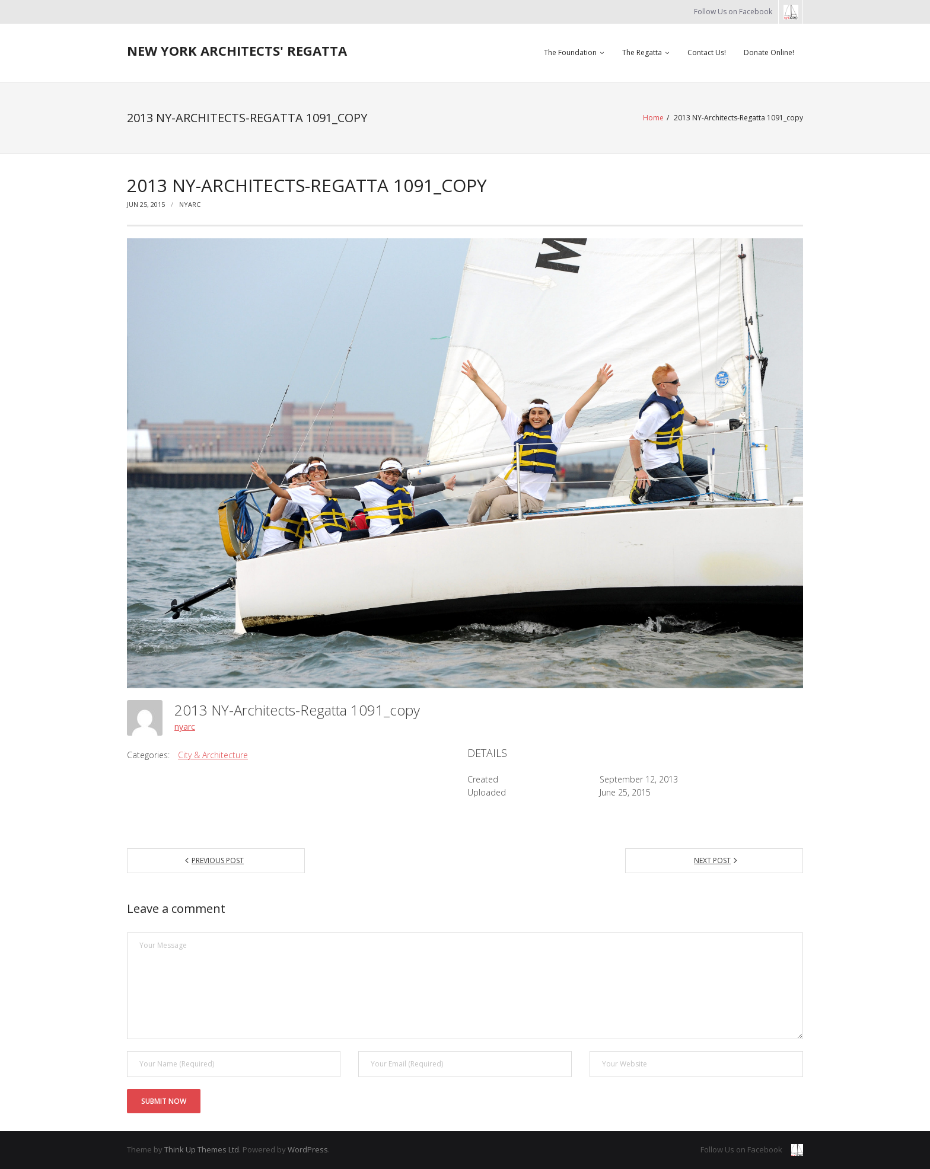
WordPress (308, 1149)
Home (653, 118)
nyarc (189, 204)
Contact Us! (706, 52)
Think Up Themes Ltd (201, 1149)
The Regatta (642, 52)
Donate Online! (769, 52)
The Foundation (570, 52)
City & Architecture (213, 755)
